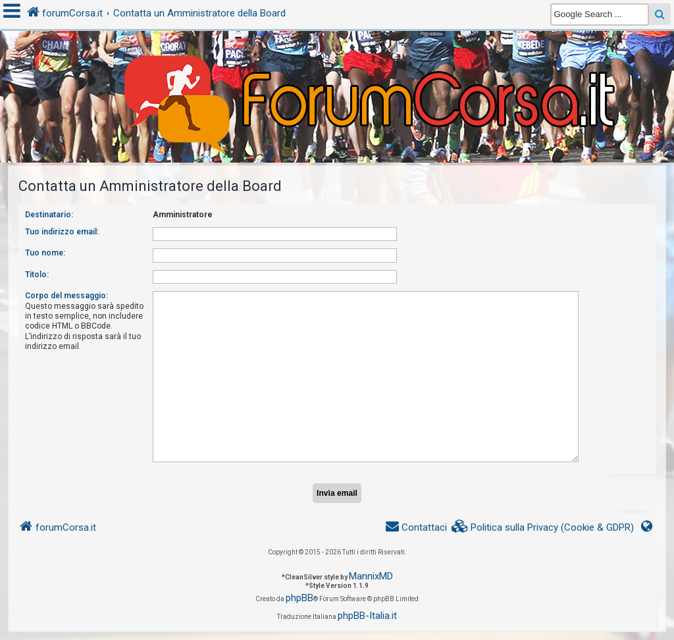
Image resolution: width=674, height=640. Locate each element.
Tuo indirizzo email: (62, 231)
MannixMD (371, 576)
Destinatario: (49, 214)
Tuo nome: (45, 252)
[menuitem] (543, 528)
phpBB (299, 598)
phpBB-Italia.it (367, 616)
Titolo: (37, 274)
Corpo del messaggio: (66, 295)
